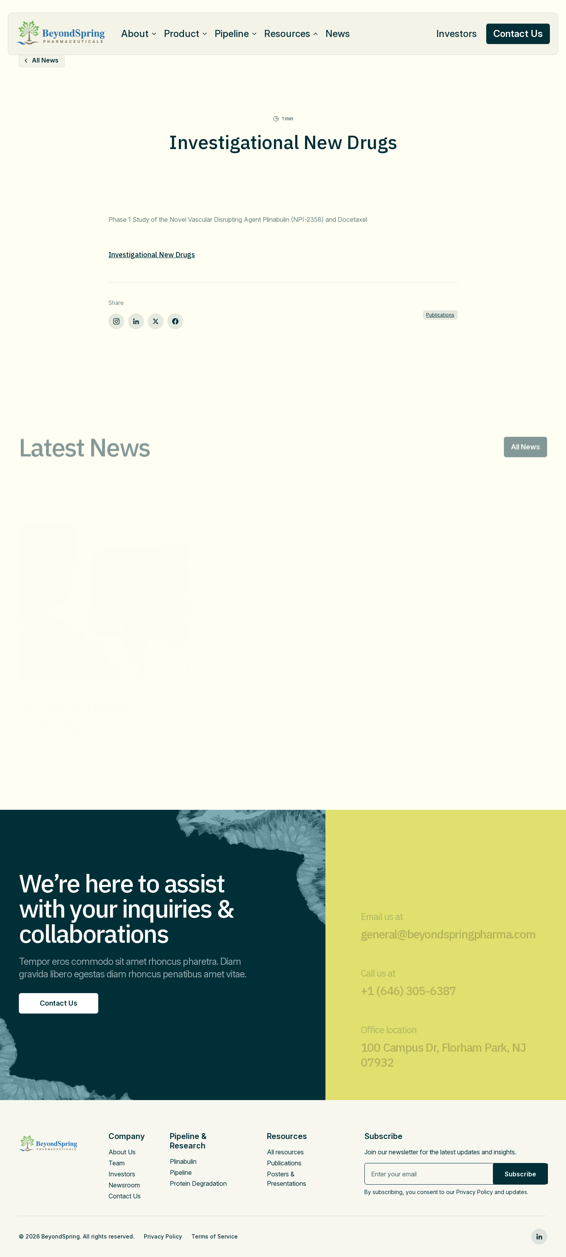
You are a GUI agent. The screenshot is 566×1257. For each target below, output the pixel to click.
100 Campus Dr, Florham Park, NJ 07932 (443, 1063)
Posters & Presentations (286, 1178)
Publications (440, 315)
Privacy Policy (163, 1236)
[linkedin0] (539, 1236)
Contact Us (124, 1196)
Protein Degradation (198, 1183)
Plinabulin (183, 1161)
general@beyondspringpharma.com (448, 942)
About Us (122, 1152)
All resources (285, 1152)
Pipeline (232, 33)
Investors (456, 34)
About (135, 33)
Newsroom (124, 1185)
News (337, 33)
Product (181, 33)
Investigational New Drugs (151, 254)
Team (116, 1163)
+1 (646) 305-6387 (408, 999)
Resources (287, 33)
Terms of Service (214, 1236)
